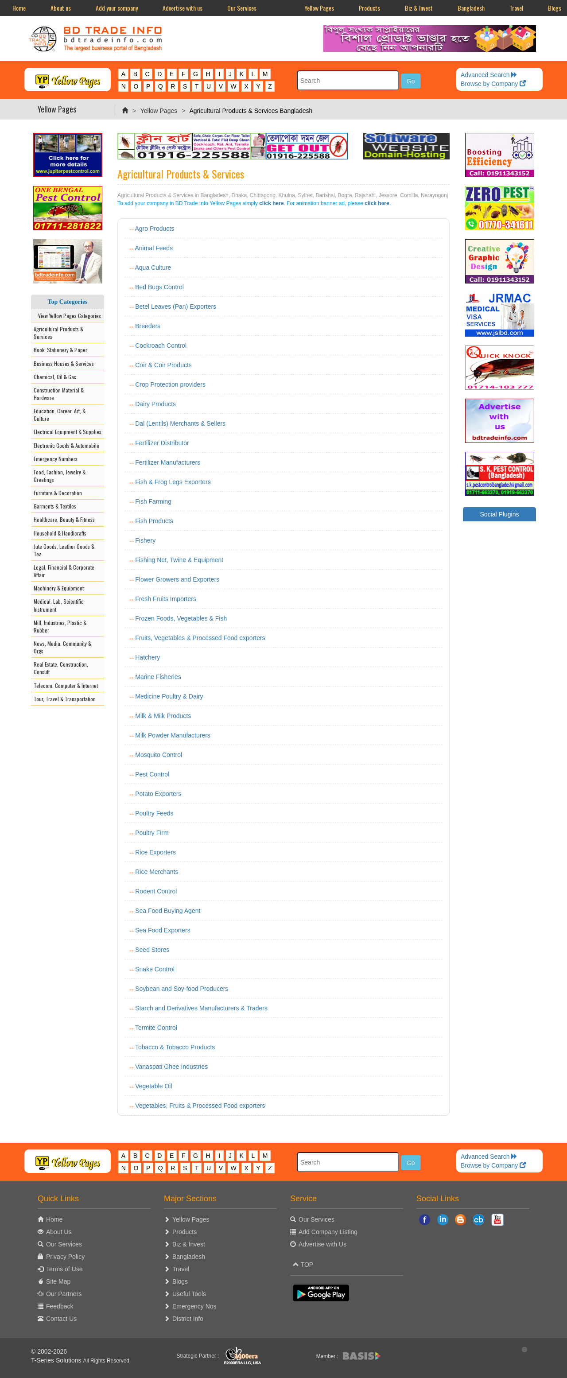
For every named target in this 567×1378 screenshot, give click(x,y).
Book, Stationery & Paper (60, 349)
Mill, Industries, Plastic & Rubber (60, 626)
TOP (303, 1264)
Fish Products (154, 520)
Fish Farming (153, 501)
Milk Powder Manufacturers (172, 735)
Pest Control (152, 774)
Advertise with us (182, 7)
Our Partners (64, 1293)
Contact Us (61, 1318)
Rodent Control (156, 891)
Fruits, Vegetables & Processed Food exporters (200, 637)
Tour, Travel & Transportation (65, 699)
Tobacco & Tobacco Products (175, 1047)
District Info (187, 1318)
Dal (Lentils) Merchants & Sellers (180, 423)
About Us (59, 1231)
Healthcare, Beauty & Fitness (64, 519)
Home (19, 7)
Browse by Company (493, 83)
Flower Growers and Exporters (177, 579)
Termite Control (156, 1027)
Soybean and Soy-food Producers (181, 988)
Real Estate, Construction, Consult (61, 667)
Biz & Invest (419, 7)
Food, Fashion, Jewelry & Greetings (59, 475)
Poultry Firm (151, 832)
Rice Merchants (156, 871)
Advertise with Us (322, 1244)
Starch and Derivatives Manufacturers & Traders (201, 1008)
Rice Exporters (155, 852)
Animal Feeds (154, 248)
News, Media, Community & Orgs (62, 647)
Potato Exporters (158, 793)
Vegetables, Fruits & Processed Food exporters (200, 1105)
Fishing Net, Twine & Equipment (179, 559)
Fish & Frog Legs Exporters (172, 481)
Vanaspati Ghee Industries (171, 1066)
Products (369, 7)
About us (60, 7)
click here (271, 203)
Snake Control (155, 969)
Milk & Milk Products (163, 715)
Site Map (58, 1281)
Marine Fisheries (158, 676)
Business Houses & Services (64, 363)
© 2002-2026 (49, 1351)
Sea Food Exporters (162, 930)
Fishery (145, 540)
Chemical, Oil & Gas (55, 376)
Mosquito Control (158, 754)
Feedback (59, 1306)
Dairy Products (155, 404)
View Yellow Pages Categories (67, 315)
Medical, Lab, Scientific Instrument (59, 605)
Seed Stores (152, 949)
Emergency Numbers (56, 458)
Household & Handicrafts (60, 533)
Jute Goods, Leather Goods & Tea (64, 550)
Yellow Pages (319, 7)
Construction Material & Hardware (59, 393)
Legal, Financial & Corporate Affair (64, 570)
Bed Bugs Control (159, 287)
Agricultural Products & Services (58, 332)
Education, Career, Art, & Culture (59, 414)
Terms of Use (64, 1269)
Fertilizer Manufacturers (167, 462)
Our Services (241, 7)
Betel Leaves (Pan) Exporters (175, 306)
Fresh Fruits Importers (165, 598)
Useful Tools (189, 1293)
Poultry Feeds (154, 813)
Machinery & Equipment (59, 588)
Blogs (180, 1281)
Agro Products (154, 228)
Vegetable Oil (153, 1086)
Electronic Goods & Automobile (66, 445)
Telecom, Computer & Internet (66, 685)
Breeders (147, 326)
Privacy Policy (65, 1256)
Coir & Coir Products (163, 365)
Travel (516, 7)
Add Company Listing (328, 1231)
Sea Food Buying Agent (167, 910)
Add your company (117, 7)
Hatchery (147, 657)
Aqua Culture (153, 267)
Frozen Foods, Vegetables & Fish (181, 618)
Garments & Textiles (55, 506)
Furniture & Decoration (58, 493)
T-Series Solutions (57, 1360)
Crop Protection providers (170, 384)
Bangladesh (471, 7)
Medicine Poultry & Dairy (169, 696)
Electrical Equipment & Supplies (67, 431)
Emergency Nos (194, 1306)
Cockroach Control (160, 345)
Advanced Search (489, 74)
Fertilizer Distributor (162, 442)
